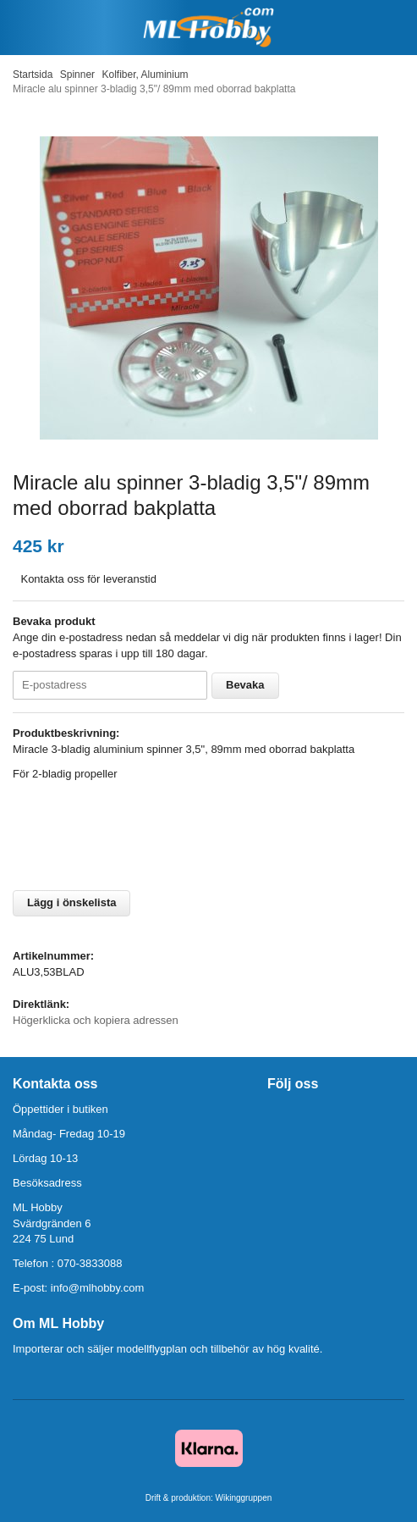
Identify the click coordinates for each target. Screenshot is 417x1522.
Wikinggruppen (244, 1498)
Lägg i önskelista (71, 902)
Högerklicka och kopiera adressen (95, 1020)
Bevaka (245, 684)
